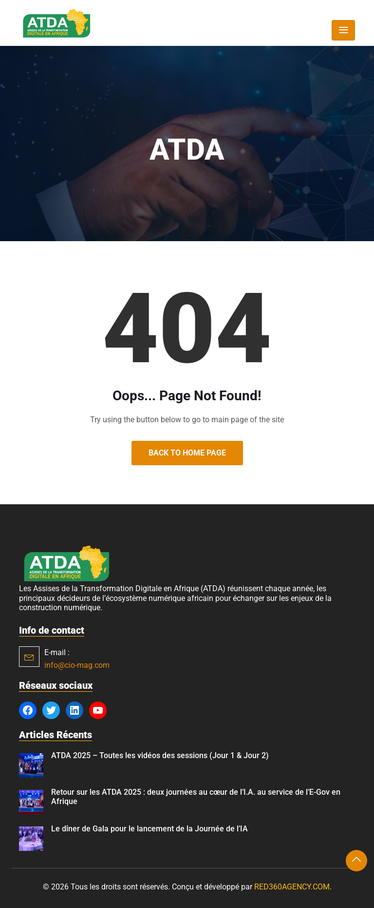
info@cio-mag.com (77, 665)
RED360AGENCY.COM (292, 886)
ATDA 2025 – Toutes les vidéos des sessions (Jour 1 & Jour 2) (160, 755)
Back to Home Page (187, 452)
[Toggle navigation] (343, 30)
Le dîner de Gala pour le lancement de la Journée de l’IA (149, 828)
